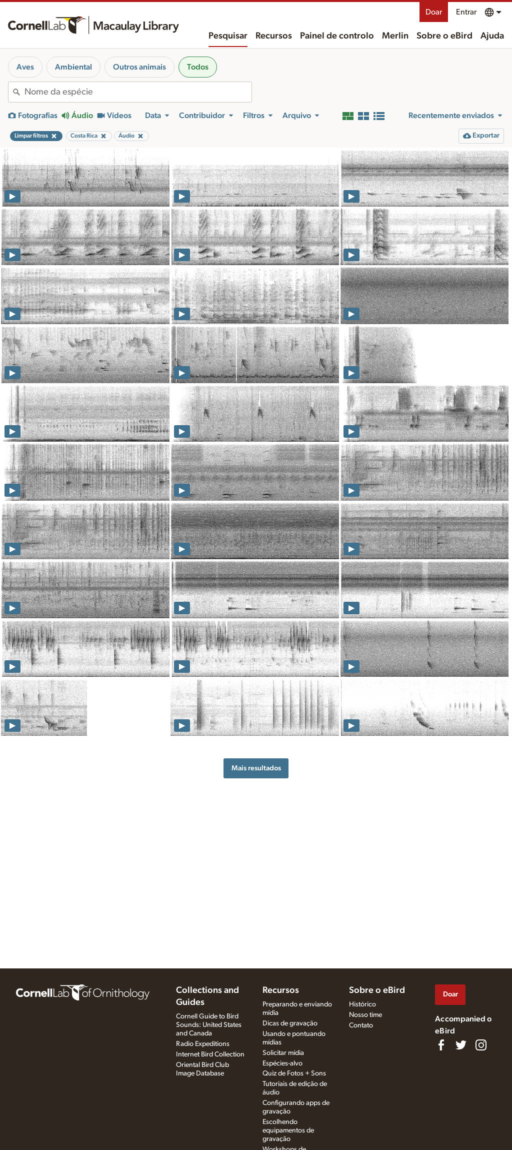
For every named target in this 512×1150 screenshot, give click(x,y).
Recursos (274, 36)
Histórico (362, 1004)
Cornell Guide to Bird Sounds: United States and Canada (209, 1025)
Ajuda (492, 36)
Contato (361, 1025)
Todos (197, 67)
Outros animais (139, 67)
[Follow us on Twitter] (461, 1045)
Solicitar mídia (283, 1052)
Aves (25, 67)
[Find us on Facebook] (441, 1045)
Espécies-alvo (282, 1063)
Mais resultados (256, 768)
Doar (434, 12)
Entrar (466, 12)
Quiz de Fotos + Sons (294, 1073)
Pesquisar (228, 36)
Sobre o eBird (444, 36)
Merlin (395, 36)
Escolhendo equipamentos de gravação (288, 1130)
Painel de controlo (337, 36)
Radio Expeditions (203, 1043)
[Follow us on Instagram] (481, 1045)
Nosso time (365, 1014)
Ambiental (73, 67)
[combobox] (138, 92)
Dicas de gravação (290, 1023)
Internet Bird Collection (210, 1054)
